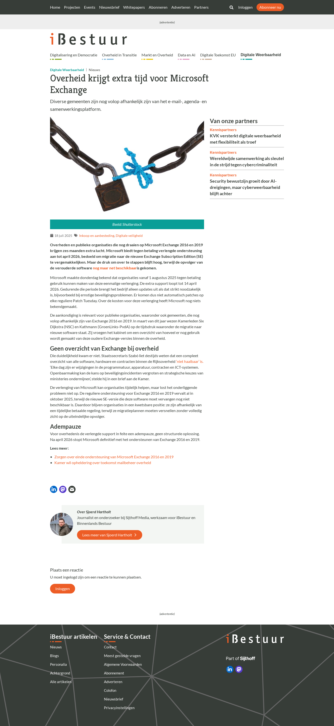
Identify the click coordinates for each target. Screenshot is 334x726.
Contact (110, 647)
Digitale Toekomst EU (218, 55)
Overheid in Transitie (119, 55)
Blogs (54, 655)
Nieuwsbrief (109, 7)
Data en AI (186, 55)
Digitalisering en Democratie (73, 55)
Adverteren (180, 7)
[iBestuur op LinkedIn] (229, 669)
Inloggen (245, 7)
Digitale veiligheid (129, 235)
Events (89, 7)
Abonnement (114, 673)
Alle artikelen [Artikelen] (60, 681)
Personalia (58, 664)
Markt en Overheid (157, 55)
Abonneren (158, 7)
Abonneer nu (270, 7)
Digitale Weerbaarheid (261, 55)
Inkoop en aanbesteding (96, 235)
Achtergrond (60, 673)
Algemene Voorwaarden (123, 664)
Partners (201, 7)
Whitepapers (134, 7)
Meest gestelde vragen (122, 655)
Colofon (110, 690)
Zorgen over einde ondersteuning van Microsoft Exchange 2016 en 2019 (113, 456)
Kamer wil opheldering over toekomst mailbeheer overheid (102, 462)
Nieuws (56, 647)
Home (55, 7)
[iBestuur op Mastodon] (239, 669)
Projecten (72, 7)
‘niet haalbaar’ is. (189, 361)
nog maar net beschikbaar (115, 268)
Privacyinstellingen (119, 708)
